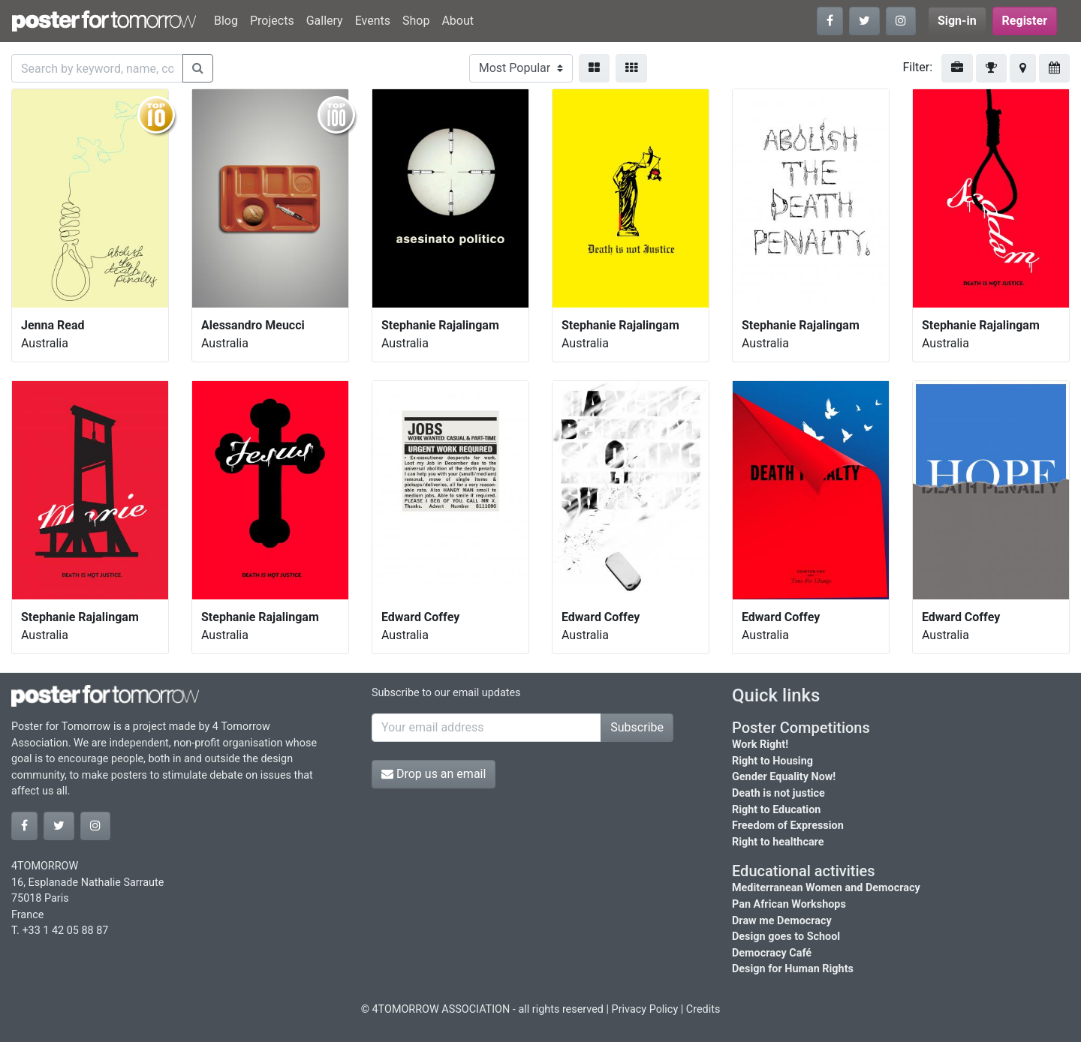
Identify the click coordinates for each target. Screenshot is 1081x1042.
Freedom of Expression (788, 825)
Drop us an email (433, 774)
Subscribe (637, 727)
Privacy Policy (645, 1009)
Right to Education (776, 809)
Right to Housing (772, 761)
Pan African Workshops (789, 904)
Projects (272, 21)
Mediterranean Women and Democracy (826, 887)
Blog (226, 21)
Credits (703, 1009)
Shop (415, 21)
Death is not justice (778, 793)
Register (1024, 21)
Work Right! (760, 744)
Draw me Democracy (782, 920)
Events (372, 21)
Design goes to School (786, 936)
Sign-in (957, 21)
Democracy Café (772, 953)
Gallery (324, 21)
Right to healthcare (778, 842)
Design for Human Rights (793, 968)
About (457, 21)
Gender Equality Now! (784, 776)
